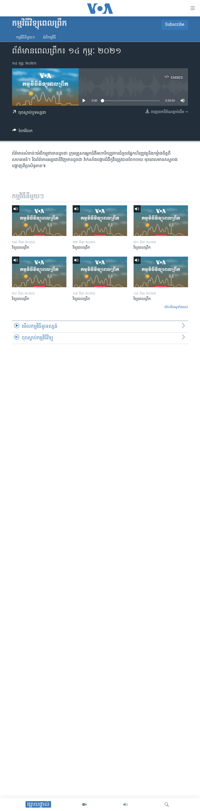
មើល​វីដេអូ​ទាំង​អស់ (176, 307)
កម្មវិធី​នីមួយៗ (25, 37)
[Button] (22, 132)
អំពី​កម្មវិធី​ (49, 37)
